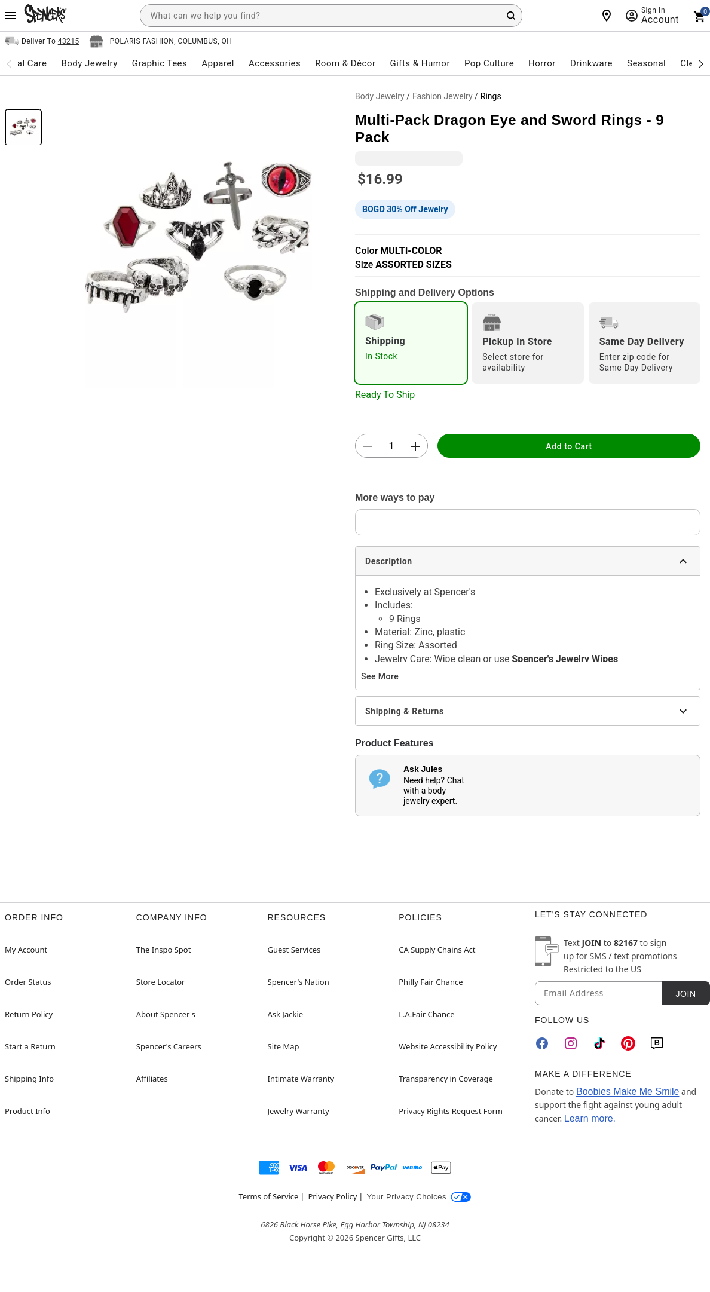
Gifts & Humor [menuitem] (420, 63)
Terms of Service (269, 1196)
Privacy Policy (332, 1196)
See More (380, 676)
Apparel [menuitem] (217, 63)
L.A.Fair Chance (426, 1014)
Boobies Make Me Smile (628, 1091)
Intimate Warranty (301, 1078)
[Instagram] (571, 1043)
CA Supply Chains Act (437, 949)
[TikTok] (599, 1043)
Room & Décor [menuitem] (345, 63)
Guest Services (294, 949)
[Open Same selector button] (42, 41)
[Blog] (657, 1043)
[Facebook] (542, 1043)
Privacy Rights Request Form (451, 1111)
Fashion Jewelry (442, 96)
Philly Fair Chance (431, 981)
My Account (26, 949)
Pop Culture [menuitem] (489, 63)
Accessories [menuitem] (275, 63)
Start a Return (30, 1046)
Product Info (27, 1111)
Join (685, 994)
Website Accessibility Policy (448, 1046)
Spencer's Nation (298, 981)
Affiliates (152, 1078)
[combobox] (331, 15)
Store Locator (160, 981)
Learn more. (590, 1118)
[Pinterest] (628, 1043)
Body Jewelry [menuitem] (89, 63)
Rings (491, 96)
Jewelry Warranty (298, 1111)
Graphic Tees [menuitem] (159, 63)
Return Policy (29, 1014)
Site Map (283, 1046)
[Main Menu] (11, 15)
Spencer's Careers (168, 1046)
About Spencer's (165, 1014)
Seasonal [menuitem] (646, 63)
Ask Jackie (286, 1014)
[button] (198, 237)
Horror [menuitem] (542, 63)
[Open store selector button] (160, 41)
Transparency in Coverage (446, 1078)
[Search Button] (511, 15)
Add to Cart (569, 446)
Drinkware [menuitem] (591, 63)
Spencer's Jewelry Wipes (565, 659)
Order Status (28, 981)
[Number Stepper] (391, 446)
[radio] (411, 343)
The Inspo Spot (163, 949)
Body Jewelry (380, 96)
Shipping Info (29, 1078)
